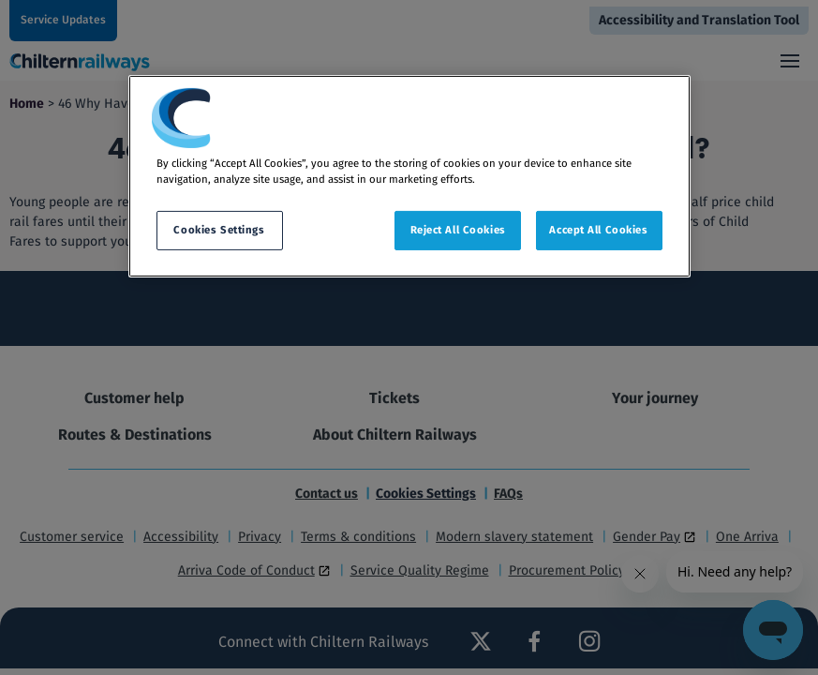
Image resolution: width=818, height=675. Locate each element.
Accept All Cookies (598, 229)
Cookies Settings (218, 229)
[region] (409, 176)
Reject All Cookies (458, 229)
